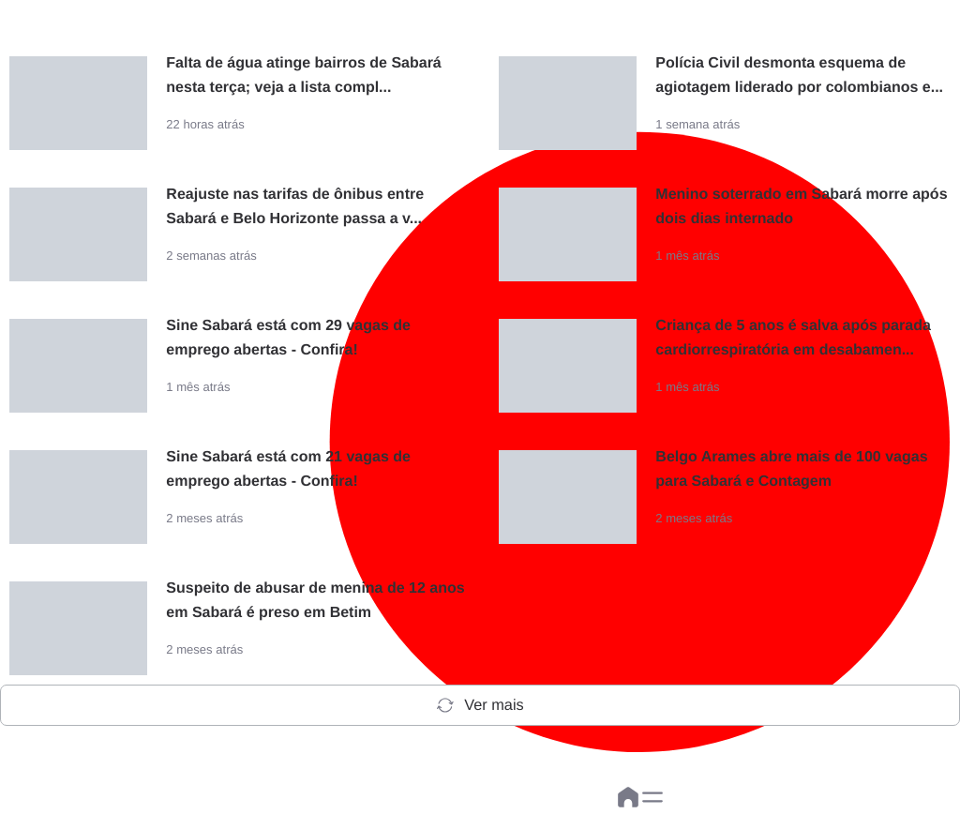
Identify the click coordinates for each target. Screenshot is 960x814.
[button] (652, 797)
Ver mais (479, 705)
